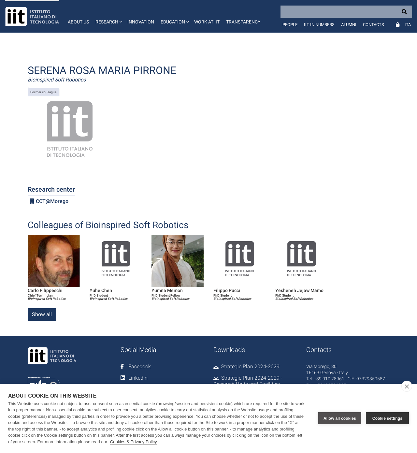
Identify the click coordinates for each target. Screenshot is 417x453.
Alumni (348, 24)
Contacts (373, 24)
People (289, 24)
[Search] (346, 12)
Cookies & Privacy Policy (133, 441)
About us (78, 21)
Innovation (140, 21)
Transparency (243, 21)
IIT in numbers (319, 24)
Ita (408, 24)
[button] (108, 16)
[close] (406, 386)
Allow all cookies (340, 418)
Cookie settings (387, 418)
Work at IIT (207, 21)
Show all (42, 314)
